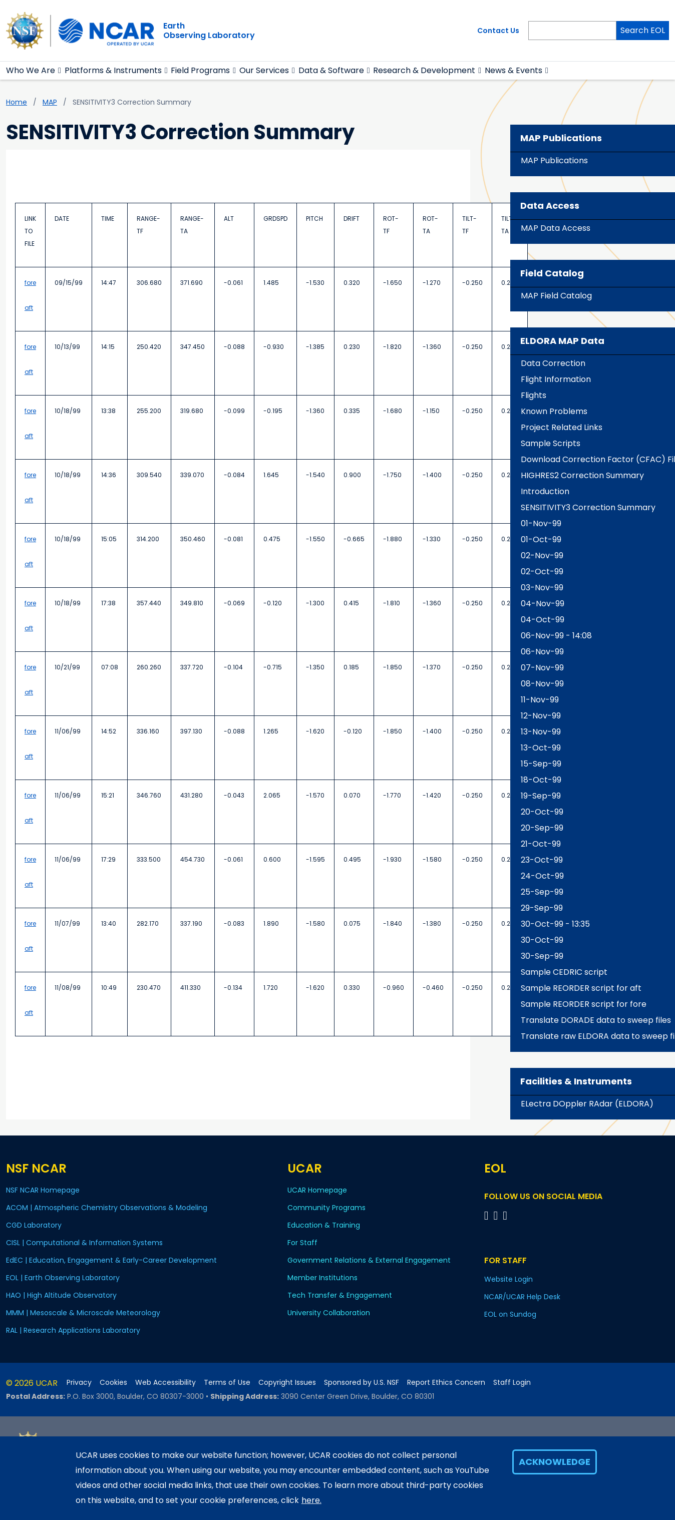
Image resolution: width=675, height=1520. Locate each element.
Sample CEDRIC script (564, 972)
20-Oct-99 (542, 812)
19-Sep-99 (541, 796)
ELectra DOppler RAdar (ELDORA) (587, 1103)
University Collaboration (328, 1313)
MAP (50, 102)
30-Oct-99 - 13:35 (555, 924)
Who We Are (30, 70)
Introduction (545, 491)
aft (29, 307)
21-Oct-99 (541, 844)
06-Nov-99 (542, 651)
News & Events (513, 70)
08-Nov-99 (542, 683)
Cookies (113, 1382)
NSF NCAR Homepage (43, 1190)
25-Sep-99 (542, 892)
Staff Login (512, 1382)
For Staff (302, 1243)
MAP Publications (554, 160)
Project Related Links (561, 427)
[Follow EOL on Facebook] (488, 1215)
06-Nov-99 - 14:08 (556, 635)
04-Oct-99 (542, 619)
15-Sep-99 (541, 764)
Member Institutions (322, 1278)
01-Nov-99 (541, 523)
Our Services (264, 70)
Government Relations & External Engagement (369, 1260)
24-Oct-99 (542, 876)
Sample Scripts (550, 443)
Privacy (79, 1382)
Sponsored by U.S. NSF (361, 1382)
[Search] (572, 30)
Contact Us (498, 31)
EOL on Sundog (510, 1314)
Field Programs (200, 70)
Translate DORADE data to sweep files (596, 1020)
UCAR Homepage (317, 1190)
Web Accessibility (165, 1382)
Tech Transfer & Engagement (339, 1295)
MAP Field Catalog (556, 295)
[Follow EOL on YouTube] (497, 1215)
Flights (533, 395)
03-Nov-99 (542, 587)
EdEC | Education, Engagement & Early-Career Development (111, 1260)
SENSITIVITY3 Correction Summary (588, 507)
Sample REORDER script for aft (581, 988)
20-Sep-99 (542, 828)
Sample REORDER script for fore (583, 1004)
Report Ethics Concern (446, 1382)
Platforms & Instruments (113, 70)
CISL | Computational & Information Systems (84, 1243)
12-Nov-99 (541, 715)
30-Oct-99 (542, 940)
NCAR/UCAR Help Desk (522, 1297)
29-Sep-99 (542, 908)
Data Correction (553, 363)
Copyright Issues (287, 1382)
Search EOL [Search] (642, 30)
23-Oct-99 (542, 860)
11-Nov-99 (540, 699)
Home (16, 102)
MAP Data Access (555, 228)
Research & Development (424, 70)
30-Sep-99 (542, 956)
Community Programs (326, 1208)
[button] (60, 71)
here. (311, 1500)
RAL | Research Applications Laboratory (73, 1330)
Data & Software (331, 70)
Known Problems (554, 411)
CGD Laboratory (34, 1225)
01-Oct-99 (541, 539)
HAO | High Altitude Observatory (61, 1295)
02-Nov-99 (542, 555)
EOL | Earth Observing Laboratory (63, 1278)
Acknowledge (554, 1461)
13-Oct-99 (541, 747)
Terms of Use (227, 1382)
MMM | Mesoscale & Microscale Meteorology (83, 1313)
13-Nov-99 (541, 731)
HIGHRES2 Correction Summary (582, 475)
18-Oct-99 (541, 780)
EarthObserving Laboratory (209, 30)
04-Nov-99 (542, 603)
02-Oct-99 (542, 571)
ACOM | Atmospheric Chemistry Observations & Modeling (106, 1208)
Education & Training (323, 1225)
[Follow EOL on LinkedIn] (505, 1215)
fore (30, 282)
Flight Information (556, 379)
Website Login (508, 1279)
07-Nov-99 (542, 667)
